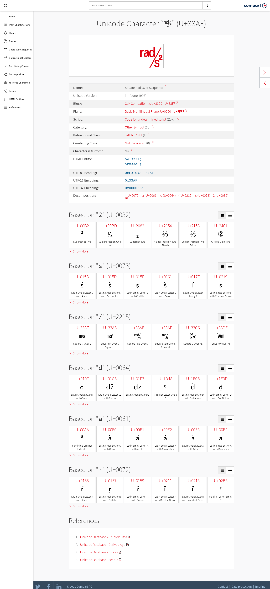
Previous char (265, 83)
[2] (148, 94)
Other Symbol (134, 127)
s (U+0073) (202, 195)
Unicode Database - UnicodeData (103, 537)
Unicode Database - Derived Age (102, 544)
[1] (165, 86)
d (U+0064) (168, 195)
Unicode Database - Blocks (99, 552)
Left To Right (133, 135)
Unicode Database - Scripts (99, 559)
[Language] (5, 5)
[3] (177, 102)
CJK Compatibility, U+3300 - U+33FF (150, 103)
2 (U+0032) (220, 195)
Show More (79, 251)
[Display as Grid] (222, 215)
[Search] (206, 5)
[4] (177, 118)
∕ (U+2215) (186, 195)
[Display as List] (230, 215)
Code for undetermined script (145, 119)
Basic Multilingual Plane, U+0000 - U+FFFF (154, 111)
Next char (265, 72)
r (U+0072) (132, 195)
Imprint (260, 586)
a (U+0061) (150, 195)
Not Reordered (135, 143)
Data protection (241, 586)
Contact (223, 586)
